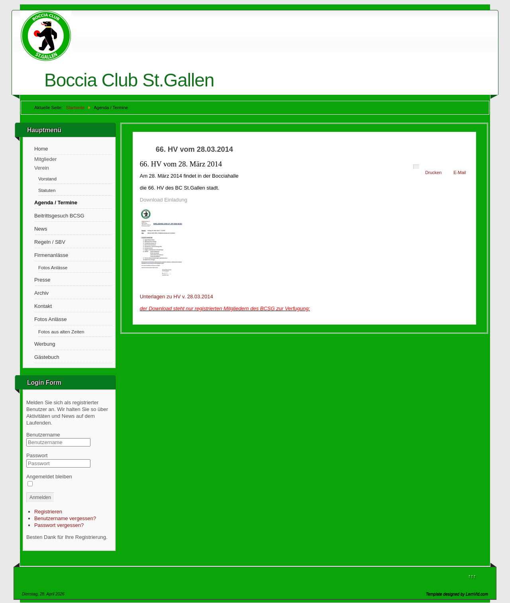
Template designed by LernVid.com (457, 594)
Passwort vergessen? (59, 525)
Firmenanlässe (51, 255)
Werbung (44, 344)
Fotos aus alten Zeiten (61, 331)
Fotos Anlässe (52, 267)
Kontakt (43, 306)
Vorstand (47, 178)
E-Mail (459, 172)
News (40, 229)
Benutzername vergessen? (65, 518)
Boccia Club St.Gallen (129, 80)
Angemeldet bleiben (49, 477)
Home (41, 149)
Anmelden (40, 497)
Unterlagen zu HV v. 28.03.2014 (176, 297)
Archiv (41, 293)
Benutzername (43, 435)
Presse (42, 280)
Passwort (36, 455)
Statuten (47, 190)
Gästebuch (46, 357)
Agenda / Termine (55, 203)
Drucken (433, 172)
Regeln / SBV (49, 242)
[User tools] (416, 166)
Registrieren (48, 512)
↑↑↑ (472, 576)
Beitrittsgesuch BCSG (59, 216)
